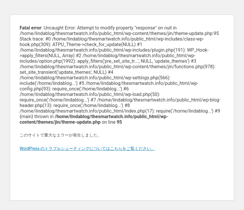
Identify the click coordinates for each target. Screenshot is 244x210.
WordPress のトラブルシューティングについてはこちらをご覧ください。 (87, 148)
